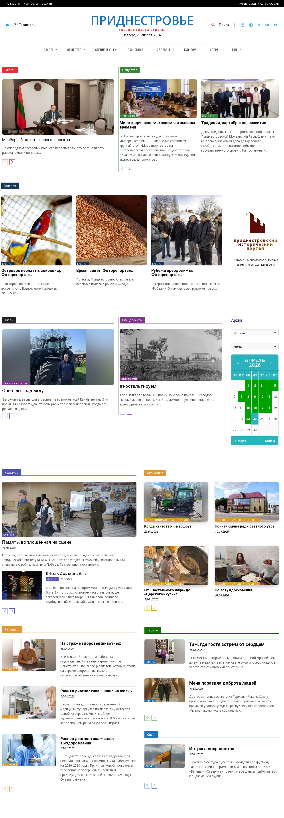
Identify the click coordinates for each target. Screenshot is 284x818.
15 (248, 407)
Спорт (151, 734)
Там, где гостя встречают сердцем (226, 644)
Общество (129, 70)
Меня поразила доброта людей (222, 683)
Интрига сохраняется (211, 748)
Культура (11, 472)
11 (268, 396)
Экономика (155, 473)
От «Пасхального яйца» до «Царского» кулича (167, 592)
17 (261, 407)
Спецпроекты (132, 320)
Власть (10, 70)
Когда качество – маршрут (167, 526)
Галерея (10, 186)
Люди (9, 320)
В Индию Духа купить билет (67, 573)
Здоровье (12, 629)
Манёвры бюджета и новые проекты (36, 139)
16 (255, 407)
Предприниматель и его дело (166, 520)
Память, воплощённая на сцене (36, 542)
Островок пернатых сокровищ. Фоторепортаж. (31, 272)
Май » (270, 441)
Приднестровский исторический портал (256, 244)
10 (261, 396)
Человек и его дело (15, 383)
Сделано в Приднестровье (164, 583)
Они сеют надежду (23, 390)
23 (255, 419)
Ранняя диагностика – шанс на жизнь (96, 691)
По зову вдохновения (233, 590)
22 (248, 419)
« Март (240, 441)
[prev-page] (5, 162)
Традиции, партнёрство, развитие (233, 122)
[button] (218, 25)
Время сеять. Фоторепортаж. (104, 270)
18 (268, 407)
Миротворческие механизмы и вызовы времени (157, 124)
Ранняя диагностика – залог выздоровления (87, 740)
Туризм (152, 630)
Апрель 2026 (255, 362)
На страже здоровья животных (90, 643)
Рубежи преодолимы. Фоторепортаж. (172, 272)
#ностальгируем (138, 386)
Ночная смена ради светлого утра (244, 526)
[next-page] (12, 162)
